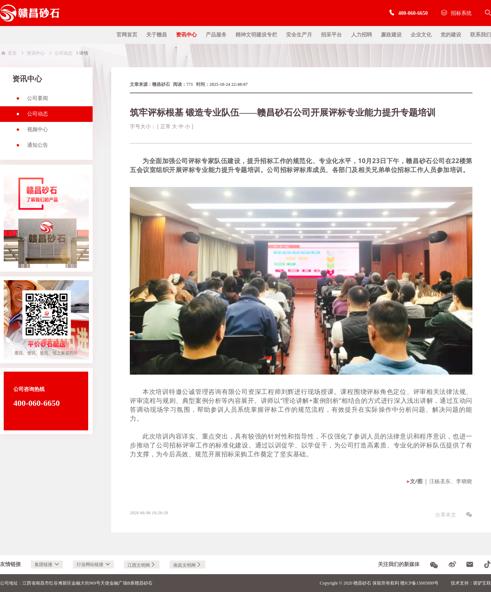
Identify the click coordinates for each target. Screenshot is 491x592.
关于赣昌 (156, 35)
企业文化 (421, 35)
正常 (165, 126)
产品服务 (216, 35)
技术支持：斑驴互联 (471, 583)
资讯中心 (186, 35)
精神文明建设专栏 (256, 35)
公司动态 (30, 116)
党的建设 (450, 35)
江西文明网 (142, 565)
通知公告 (30, 147)
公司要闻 (30, 100)
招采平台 (331, 35)
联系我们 (480, 35)
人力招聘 (361, 35)
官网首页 (126, 35)
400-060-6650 (408, 13)
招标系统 (456, 13)
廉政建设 (391, 35)
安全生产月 (299, 35)
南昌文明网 (187, 565)
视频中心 (30, 132)
